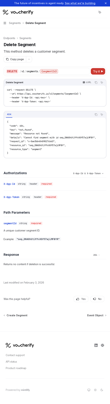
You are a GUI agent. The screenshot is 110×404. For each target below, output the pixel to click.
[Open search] (93, 12)
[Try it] (98, 71)
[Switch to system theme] (88, 389)
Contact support (15, 355)
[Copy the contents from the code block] (96, 82)
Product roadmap (16, 368)
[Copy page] (15, 59)
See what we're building (80, 3)
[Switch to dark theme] (101, 389)
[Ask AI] (101, 82)
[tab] (9, 114)
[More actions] (105, 12)
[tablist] (48, 114)
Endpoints (9, 38)
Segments (25, 38)
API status (11, 361)
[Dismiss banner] (105, 3)
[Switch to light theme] (95, 389)
